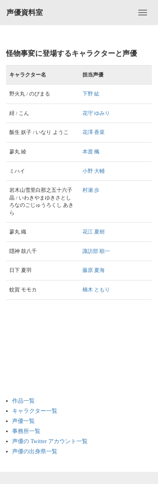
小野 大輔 (93, 171)
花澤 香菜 (93, 132)
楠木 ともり (96, 290)
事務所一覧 (26, 431)
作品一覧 (23, 401)
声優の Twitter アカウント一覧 (50, 441)
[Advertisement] (44, 348)
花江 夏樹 (93, 232)
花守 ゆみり (96, 113)
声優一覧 (23, 421)
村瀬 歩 (90, 190)
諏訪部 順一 (96, 251)
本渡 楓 (90, 152)
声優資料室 (24, 12)
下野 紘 (90, 94)
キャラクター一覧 (34, 411)
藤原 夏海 (93, 270)
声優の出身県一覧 (34, 451)
